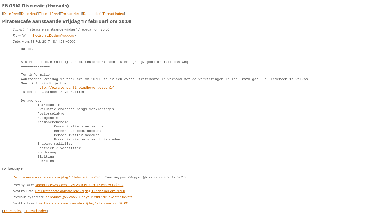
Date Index (92, 13)
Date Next (29, 13)
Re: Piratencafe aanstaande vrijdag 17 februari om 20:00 (57, 177)
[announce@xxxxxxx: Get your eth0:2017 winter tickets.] (80, 184)
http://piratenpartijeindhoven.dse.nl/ (76, 87)
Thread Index (113, 13)
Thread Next (71, 13)
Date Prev (11, 13)
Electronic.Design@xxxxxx (53, 35)
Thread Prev (49, 13)
